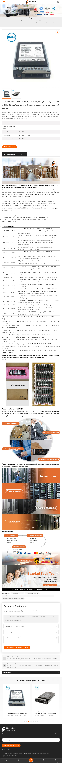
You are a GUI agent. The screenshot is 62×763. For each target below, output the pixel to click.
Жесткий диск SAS (33, 595)
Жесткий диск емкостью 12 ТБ (46, 595)
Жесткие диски (31, 20)
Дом (23, 20)
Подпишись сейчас (11, 745)
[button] (24, 721)
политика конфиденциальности (10, 755)
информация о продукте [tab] (14, 154)
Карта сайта (43, 753)
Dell (38, 20)
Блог (48, 753)
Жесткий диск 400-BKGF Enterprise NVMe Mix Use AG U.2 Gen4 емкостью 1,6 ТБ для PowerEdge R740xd (16, 712)
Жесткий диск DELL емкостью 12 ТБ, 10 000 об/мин (14, 595)
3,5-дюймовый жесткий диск (32, 593)
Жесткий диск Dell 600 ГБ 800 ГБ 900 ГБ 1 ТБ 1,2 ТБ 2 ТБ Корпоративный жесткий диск (45, 712)
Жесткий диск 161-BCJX (18, 593)
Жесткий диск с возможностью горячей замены (13, 598)
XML (38, 753)
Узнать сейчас (9, 147)
